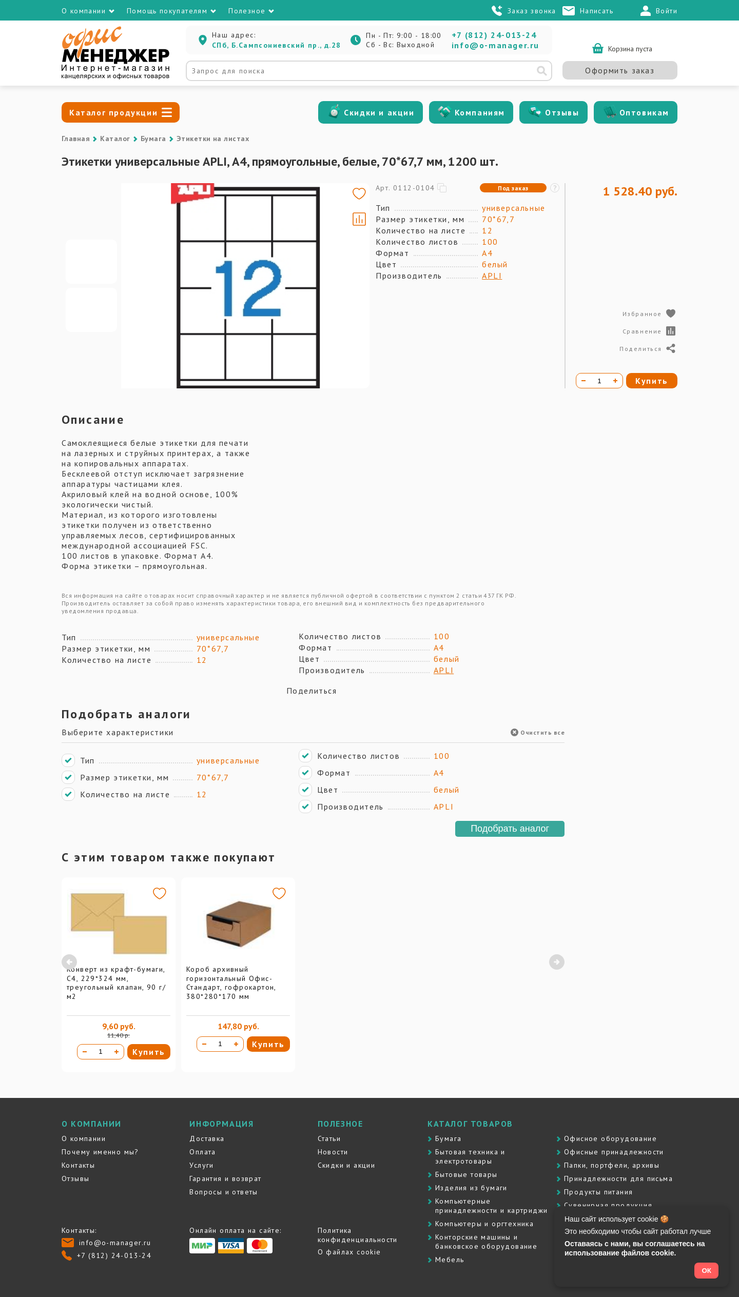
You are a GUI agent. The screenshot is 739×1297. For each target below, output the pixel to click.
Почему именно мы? (100, 1151)
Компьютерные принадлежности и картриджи (491, 1205)
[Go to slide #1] (91, 262)
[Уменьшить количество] (85, 1052)
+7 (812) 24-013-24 (494, 35)
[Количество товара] (100, 1052)
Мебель (449, 1259)
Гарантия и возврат (225, 1178)
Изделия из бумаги (471, 1187)
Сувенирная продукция (608, 1205)
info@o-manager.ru (495, 45)
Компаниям (480, 112)
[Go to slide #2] (91, 310)
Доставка (206, 1138)
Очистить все (538, 732)
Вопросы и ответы (223, 1191)
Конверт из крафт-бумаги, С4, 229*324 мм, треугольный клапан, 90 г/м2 (116, 983)
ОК (706, 1270)
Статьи (329, 1138)
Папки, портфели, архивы (611, 1165)
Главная (76, 138)
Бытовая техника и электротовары (470, 1156)
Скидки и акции (379, 112)
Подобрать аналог (510, 828)
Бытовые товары (466, 1174)
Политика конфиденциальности (358, 1235)
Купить (148, 1052)
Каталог (115, 138)
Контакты (78, 1165)
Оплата (202, 1151)
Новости (333, 1151)
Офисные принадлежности (614, 1151)
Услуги (201, 1165)
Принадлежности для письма (618, 1178)
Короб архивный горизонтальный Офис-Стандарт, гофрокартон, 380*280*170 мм (231, 983)
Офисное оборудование (610, 1138)
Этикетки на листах (213, 138)
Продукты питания (598, 1191)
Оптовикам (644, 112)
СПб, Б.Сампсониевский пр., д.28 (276, 45)
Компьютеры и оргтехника (484, 1223)
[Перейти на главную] (115, 77)
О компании (84, 1138)
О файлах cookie (349, 1251)
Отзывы (562, 112)
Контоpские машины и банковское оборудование (486, 1241)
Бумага (153, 138)
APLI (492, 275)
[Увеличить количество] (116, 1052)
